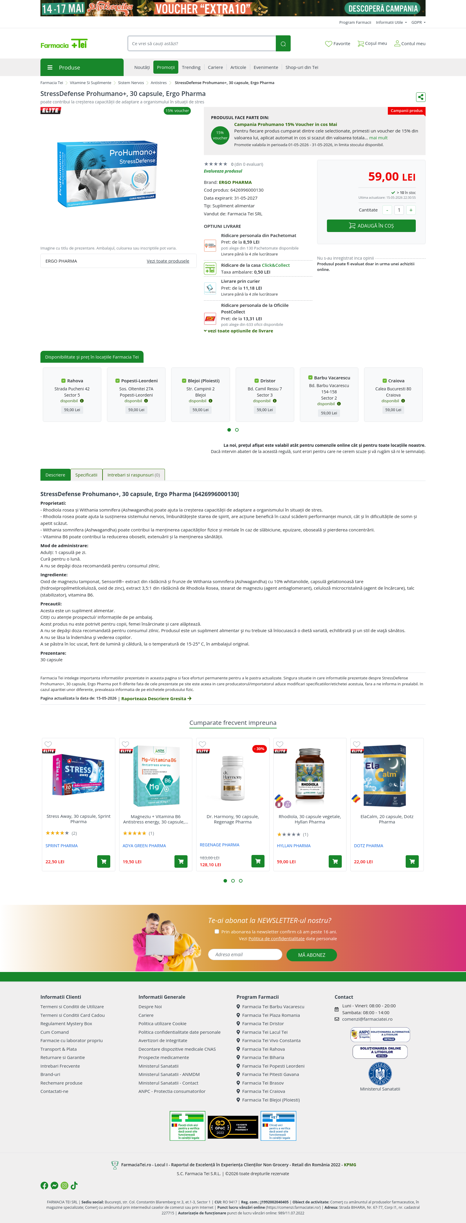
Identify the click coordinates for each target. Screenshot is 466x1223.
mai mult (378, 138)
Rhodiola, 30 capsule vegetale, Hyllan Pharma (310, 819)
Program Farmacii (355, 22)
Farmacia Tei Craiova (261, 1091)
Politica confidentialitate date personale (179, 1032)
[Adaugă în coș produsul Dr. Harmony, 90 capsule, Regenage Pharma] (258, 861)
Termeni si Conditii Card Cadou (72, 1015)
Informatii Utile (390, 22)
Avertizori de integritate (162, 1040)
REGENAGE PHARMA (219, 845)
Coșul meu (372, 42)
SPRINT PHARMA (61, 845)
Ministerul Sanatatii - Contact (168, 1083)
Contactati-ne (54, 1091)
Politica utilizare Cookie (162, 1023)
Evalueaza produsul (223, 171)
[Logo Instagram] (64, 1185)
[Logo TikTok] (74, 1185)
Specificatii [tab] (86, 475)
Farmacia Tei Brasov (260, 1083)
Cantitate (368, 210)
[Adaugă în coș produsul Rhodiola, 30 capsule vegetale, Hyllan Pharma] (335, 861)
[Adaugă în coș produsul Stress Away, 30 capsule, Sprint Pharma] (103, 861)
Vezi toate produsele (168, 261)
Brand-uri (50, 1074)
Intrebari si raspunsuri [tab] (134, 475)
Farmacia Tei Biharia (260, 1057)
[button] (229, 430)
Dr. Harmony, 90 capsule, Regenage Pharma (233, 819)
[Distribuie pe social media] (421, 97)
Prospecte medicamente (163, 1057)
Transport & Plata (58, 1049)
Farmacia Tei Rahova (261, 1049)
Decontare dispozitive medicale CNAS (177, 1049)
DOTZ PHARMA (368, 845)
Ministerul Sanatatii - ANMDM (169, 1074)
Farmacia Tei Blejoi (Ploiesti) (268, 1100)
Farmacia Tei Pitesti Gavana (268, 1074)
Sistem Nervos (131, 82)
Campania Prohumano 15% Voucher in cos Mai (285, 124)
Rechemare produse (61, 1083)
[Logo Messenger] (54, 1185)
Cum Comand (54, 1032)
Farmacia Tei (51, 82)
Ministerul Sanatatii (158, 1066)
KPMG (350, 1164)
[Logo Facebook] (44, 1185)
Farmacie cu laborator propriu (71, 1040)
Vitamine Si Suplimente (90, 82)
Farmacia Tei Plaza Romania (268, 1015)
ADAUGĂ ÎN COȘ (371, 225)
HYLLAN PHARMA (294, 845)
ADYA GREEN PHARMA (144, 845)
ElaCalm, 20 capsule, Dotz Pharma (386, 819)
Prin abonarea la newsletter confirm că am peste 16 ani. (279, 932)
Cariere (146, 1015)
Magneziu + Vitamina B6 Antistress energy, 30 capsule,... (155, 819)
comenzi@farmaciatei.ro (367, 1019)
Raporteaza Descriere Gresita (156, 698)
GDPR (417, 22)
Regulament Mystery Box (66, 1023)
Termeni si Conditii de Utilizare (72, 1006)
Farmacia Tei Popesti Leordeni (271, 1066)
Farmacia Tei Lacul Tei (262, 1032)
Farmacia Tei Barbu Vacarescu (270, 1006)
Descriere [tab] (55, 475)
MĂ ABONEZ (311, 955)
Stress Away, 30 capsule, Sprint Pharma (79, 818)
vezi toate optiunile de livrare (238, 331)
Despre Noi (150, 1006)
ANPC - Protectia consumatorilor (172, 1091)
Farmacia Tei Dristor (260, 1023)
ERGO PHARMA (235, 182)
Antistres (159, 82)
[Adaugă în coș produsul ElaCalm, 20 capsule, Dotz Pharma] (412, 861)
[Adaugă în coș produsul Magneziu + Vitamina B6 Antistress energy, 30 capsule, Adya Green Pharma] (181, 861)
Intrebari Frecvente (60, 1066)
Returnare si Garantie (62, 1057)
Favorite (337, 43)
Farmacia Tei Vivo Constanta (269, 1040)
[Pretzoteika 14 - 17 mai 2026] (233, 8)
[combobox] (201, 43)
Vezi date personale (288, 938)
